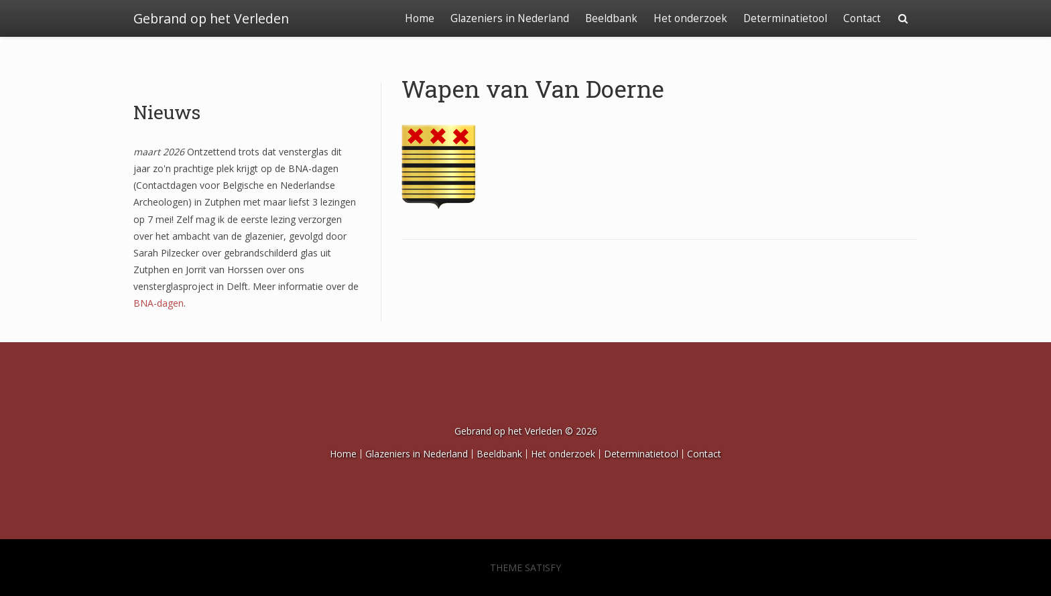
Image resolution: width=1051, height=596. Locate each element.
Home (419, 18)
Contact (862, 18)
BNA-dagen (158, 303)
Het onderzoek (690, 18)
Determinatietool (785, 18)
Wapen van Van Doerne (532, 88)
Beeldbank (611, 18)
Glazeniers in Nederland (509, 18)
